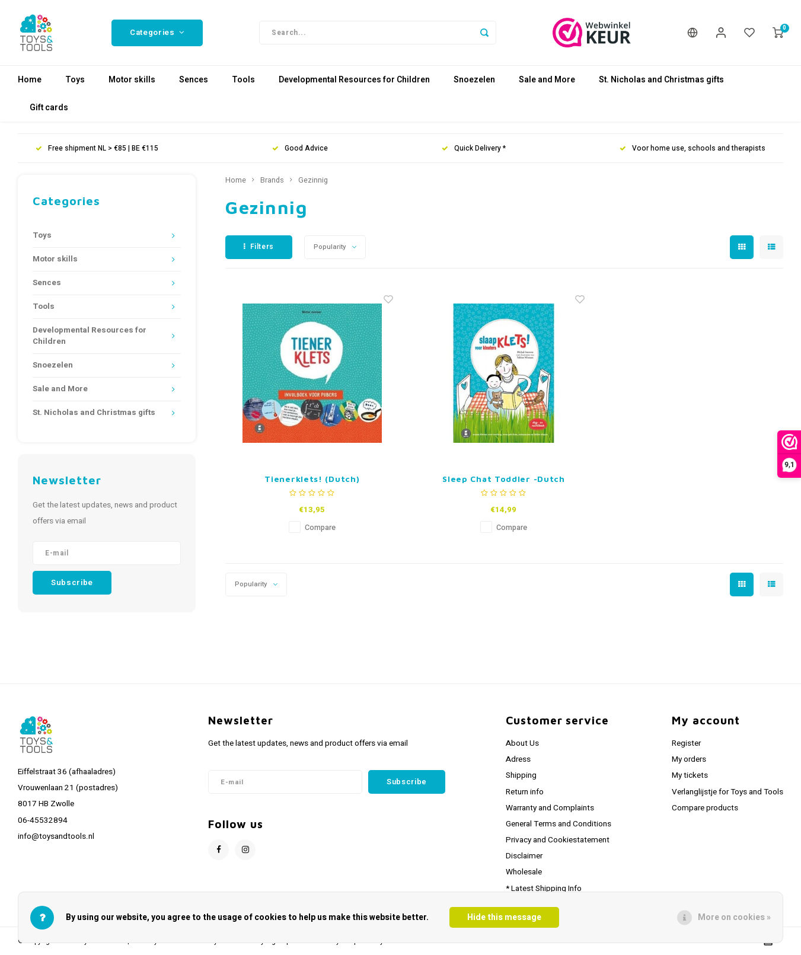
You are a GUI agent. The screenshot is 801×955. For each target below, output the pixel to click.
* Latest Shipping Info (544, 889)
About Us (522, 743)
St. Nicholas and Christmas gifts (661, 80)
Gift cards (49, 107)
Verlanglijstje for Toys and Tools (727, 792)
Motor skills (131, 80)
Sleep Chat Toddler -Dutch (503, 479)
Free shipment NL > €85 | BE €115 (97, 148)
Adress (518, 759)
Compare (320, 527)
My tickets (690, 775)
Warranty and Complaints (550, 808)
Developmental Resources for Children (354, 80)
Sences (193, 80)
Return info (525, 792)
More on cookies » (734, 917)
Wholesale (524, 872)
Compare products (705, 808)
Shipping (521, 775)
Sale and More (547, 80)
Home (30, 80)
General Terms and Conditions (558, 824)
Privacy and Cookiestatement (557, 840)
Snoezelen (474, 80)
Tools (243, 80)
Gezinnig (313, 180)
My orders (689, 759)
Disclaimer (524, 856)
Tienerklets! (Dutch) (311, 479)
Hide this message (504, 917)
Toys (75, 80)
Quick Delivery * (474, 148)
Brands (272, 180)
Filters (259, 246)
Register (686, 743)
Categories (157, 33)
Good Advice (300, 148)
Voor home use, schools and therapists (692, 148)
